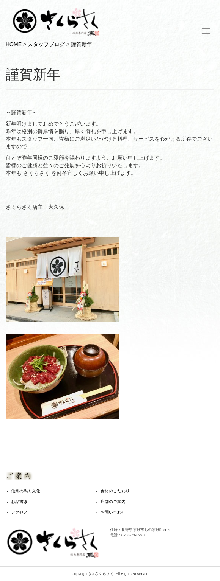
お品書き (19, 501)
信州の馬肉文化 (25, 491)
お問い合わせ (113, 512)
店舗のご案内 (113, 501)
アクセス (19, 512)
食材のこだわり (115, 491)
